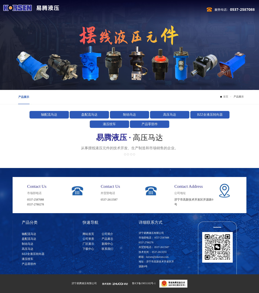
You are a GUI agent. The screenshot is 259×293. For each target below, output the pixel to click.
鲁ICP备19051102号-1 (144, 283)
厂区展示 (142, 10)
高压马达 (169, 114)
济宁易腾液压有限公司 (84, 283)
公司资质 (115, 10)
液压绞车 (109, 124)
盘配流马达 (89, 114)
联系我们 (183, 10)
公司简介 (102, 10)
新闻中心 (156, 10)
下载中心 (169, 10)
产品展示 (129, 10)
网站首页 (88, 10)
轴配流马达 (49, 114)
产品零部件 (150, 124)
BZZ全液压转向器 (210, 114)
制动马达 (129, 114)
